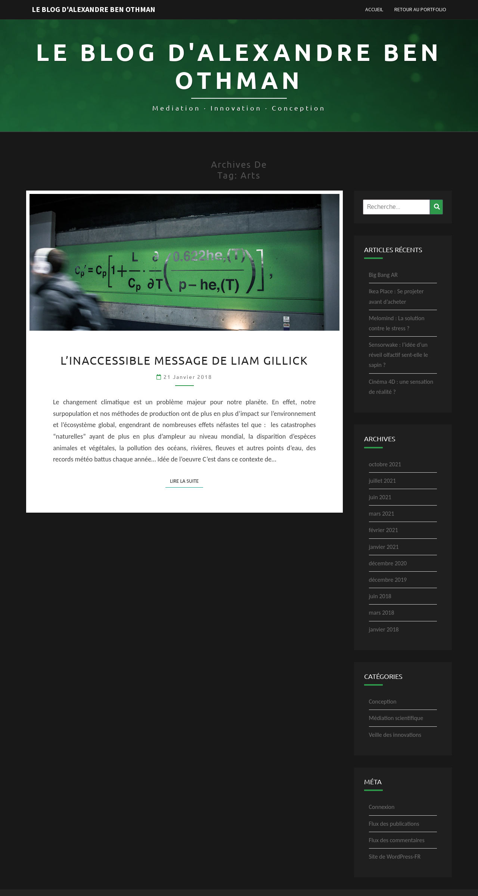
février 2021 (383, 530)
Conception (383, 701)
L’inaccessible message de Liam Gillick (184, 360)
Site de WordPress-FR (395, 856)
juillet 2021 (382, 480)
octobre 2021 (385, 464)
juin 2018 (380, 596)
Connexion (382, 806)
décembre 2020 (388, 563)
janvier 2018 (384, 629)
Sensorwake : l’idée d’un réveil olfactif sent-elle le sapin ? (398, 354)
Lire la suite (186, 480)
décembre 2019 (388, 579)
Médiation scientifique (396, 718)
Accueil (374, 9)
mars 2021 (381, 513)
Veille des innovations (395, 734)
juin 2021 (380, 497)
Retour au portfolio (420, 9)
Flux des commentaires (397, 840)
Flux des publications (394, 823)
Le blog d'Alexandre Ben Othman (93, 9)
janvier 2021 (384, 546)
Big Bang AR (383, 274)
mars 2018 (381, 612)
